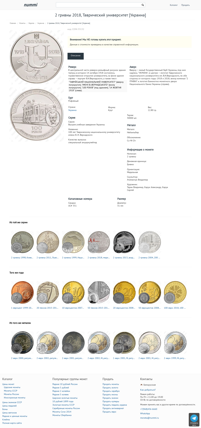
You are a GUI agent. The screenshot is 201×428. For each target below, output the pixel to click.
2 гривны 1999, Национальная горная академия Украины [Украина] (73, 257)
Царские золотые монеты (64, 398)
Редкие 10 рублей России (65, 384)
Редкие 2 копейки (61, 391)
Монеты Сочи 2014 (61, 411)
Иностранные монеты (14, 397)
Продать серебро (111, 391)
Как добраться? (148, 389)
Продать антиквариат (113, 408)
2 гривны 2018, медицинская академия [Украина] (99, 257)
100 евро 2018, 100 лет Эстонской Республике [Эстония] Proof (175, 307)
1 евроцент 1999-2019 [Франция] (22, 307)
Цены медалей (9, 405)
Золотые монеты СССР (63, 404)
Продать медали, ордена (115, 404)
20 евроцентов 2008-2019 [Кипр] (124, 307)
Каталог (174, 5)
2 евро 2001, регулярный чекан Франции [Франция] (73, 358)
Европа (31, 23)
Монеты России (11, 394)
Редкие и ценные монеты (14, 416)
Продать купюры (111, 401)
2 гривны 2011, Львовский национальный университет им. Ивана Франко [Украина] (48, 257)
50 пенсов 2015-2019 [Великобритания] (99, 307)
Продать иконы (110, 394)
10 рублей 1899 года (62, 401)
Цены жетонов (9, 412)
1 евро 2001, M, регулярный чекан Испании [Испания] (124, 358)
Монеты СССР (10, 390)
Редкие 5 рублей (60, 387)
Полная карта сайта (12, 423)
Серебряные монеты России (66, 408)
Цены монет (8, 384)
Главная (13, 23)
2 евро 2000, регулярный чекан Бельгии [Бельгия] (22, 358)
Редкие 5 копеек (60, 394)
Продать (185, 5)
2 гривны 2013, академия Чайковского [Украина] (124, 257)
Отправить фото (194, 424)
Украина (40, 23)
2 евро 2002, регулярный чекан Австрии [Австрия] (48, 358)
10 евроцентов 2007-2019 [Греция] (73, 307)
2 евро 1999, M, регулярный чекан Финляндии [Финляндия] (175, 358)
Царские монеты (12, 387)
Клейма (6, 419)
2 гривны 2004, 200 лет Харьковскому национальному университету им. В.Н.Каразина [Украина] (150, 257)
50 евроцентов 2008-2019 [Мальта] (150, 307)
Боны (5, 409)
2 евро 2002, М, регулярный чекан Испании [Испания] (99, 358)
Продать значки (110, 398)
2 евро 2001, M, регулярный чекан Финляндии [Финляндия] (150, 358)
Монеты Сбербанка (61, 415)
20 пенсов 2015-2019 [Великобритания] (48, 307)
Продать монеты (111, 384)
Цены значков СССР (12, 402)
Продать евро (109, 411)
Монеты (22, 23)
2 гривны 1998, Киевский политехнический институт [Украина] (22, 257)
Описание (75, 55)
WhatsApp (145, 413)
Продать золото (110, 387)
